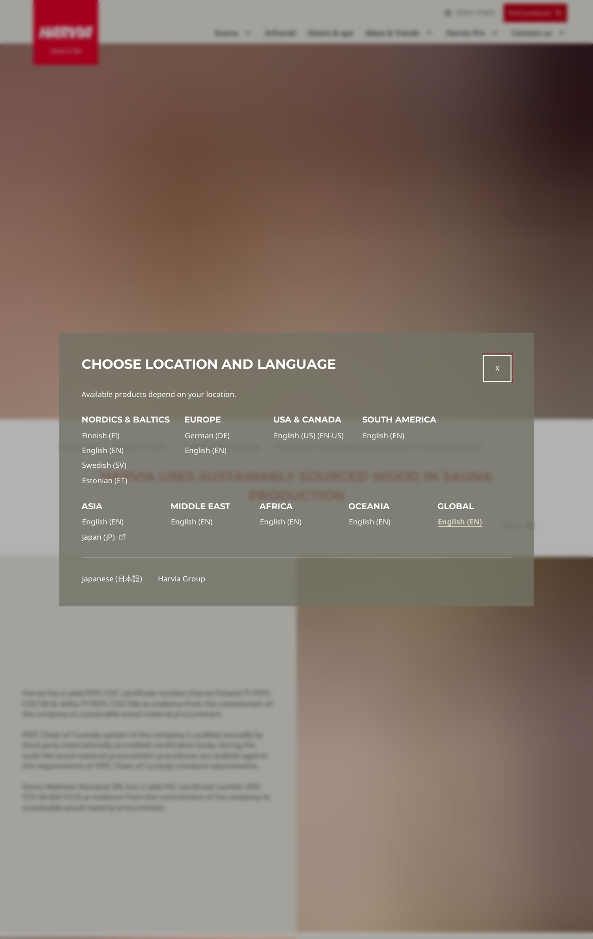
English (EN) (103, 450)
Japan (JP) (104, 537)
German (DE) (207, 435)
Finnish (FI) (101, 435)
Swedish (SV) (104, 465)
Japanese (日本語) (112, 578)
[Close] (497, 368)
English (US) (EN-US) (309, 435)
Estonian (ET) (104, 480)
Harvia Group (181, 578)
